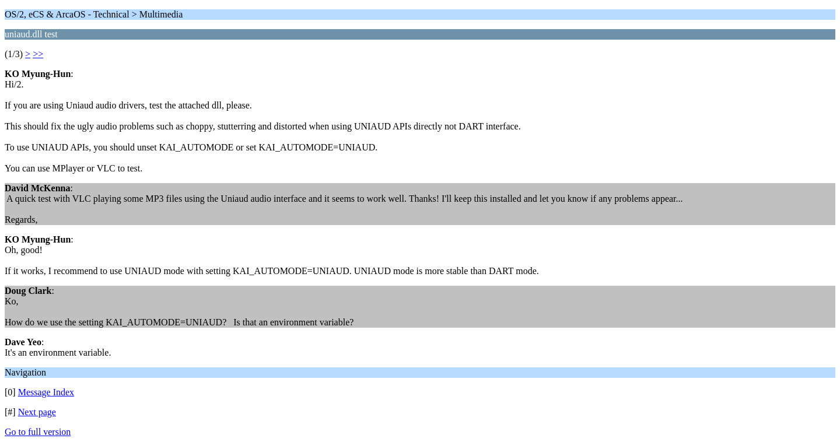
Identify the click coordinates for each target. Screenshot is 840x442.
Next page (37, 412)
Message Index (46, 392)
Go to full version (38, 432)
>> (38, 54)
